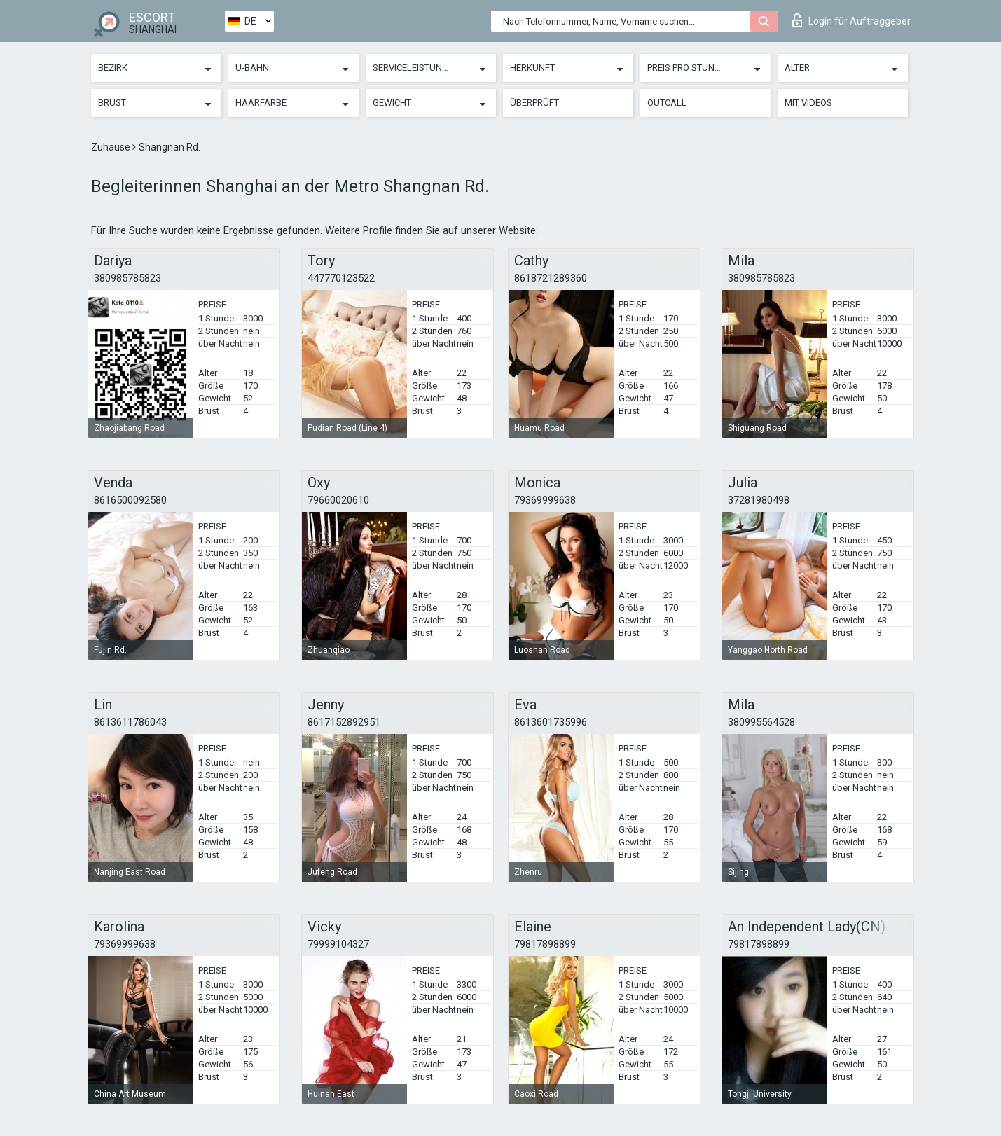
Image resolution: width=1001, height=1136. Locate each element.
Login (851, 20)
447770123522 (341, 278)
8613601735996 (550, 722)
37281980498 (758, 500)
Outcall (666, 102)
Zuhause (111, 147)
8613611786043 (130, 722)
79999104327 (338, 944)
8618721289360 (550, 278)
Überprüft (534, 102)
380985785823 (127, 278)
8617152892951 (344, 722)
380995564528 (761, 722)
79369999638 (545, 500)
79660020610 (338, 500)
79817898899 (545, 944)
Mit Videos (808, 102)
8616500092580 (130, 500)
